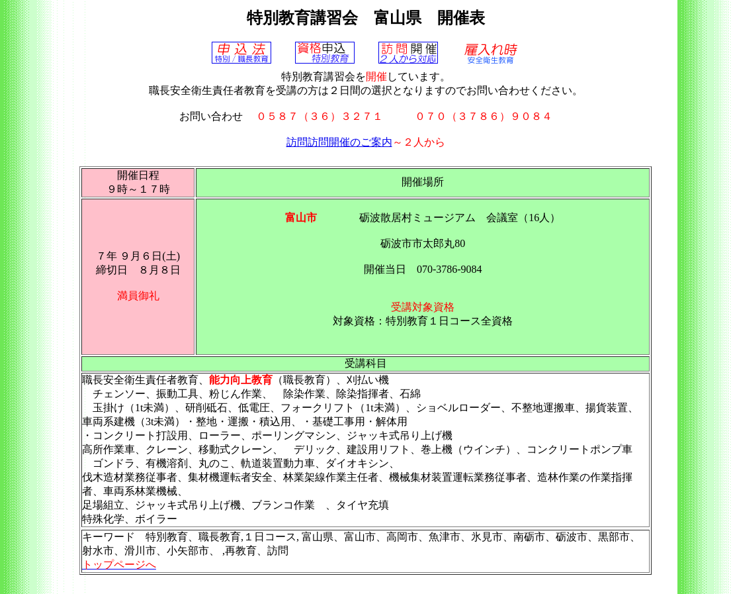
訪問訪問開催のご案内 (339, 142)
